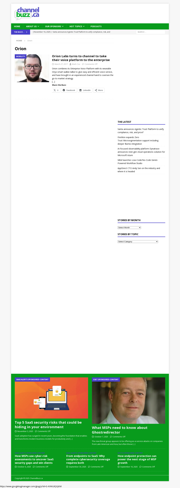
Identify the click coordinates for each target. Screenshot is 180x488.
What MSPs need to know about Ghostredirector (119, 429)
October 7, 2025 (101, 436)
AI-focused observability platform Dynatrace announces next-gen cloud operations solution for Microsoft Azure (141, 152)
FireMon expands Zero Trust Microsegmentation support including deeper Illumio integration (138, 140)
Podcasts (96, 26)
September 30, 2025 (77, 466)
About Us (31, 26)
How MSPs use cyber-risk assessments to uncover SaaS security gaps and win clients (34, 459)
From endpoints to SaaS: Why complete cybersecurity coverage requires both (88, 459)
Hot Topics (76, 26)
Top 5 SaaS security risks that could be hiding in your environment (48, 424)
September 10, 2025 (129, 466)
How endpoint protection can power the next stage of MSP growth (137, 459)
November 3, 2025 (25, 431)
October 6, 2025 (24, 466)
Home (17, 26)
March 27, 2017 (61, 64)
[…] (53, 81)
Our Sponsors (53, 26)
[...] (71, 439)
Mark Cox (76, 64)
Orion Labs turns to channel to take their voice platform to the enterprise (81, 58)
